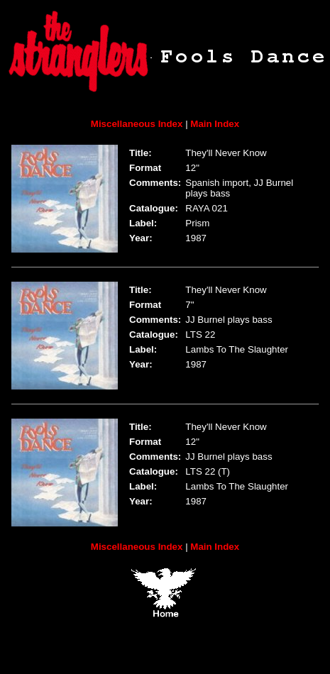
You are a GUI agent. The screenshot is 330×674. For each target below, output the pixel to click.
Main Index (214, 123)
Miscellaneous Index (137, 123)
